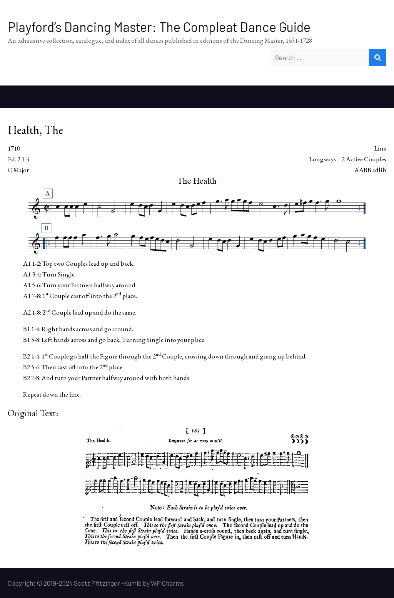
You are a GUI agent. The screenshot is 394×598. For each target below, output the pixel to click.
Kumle (133, 583)
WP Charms (167, 583)
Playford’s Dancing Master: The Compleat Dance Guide (159, 27)
